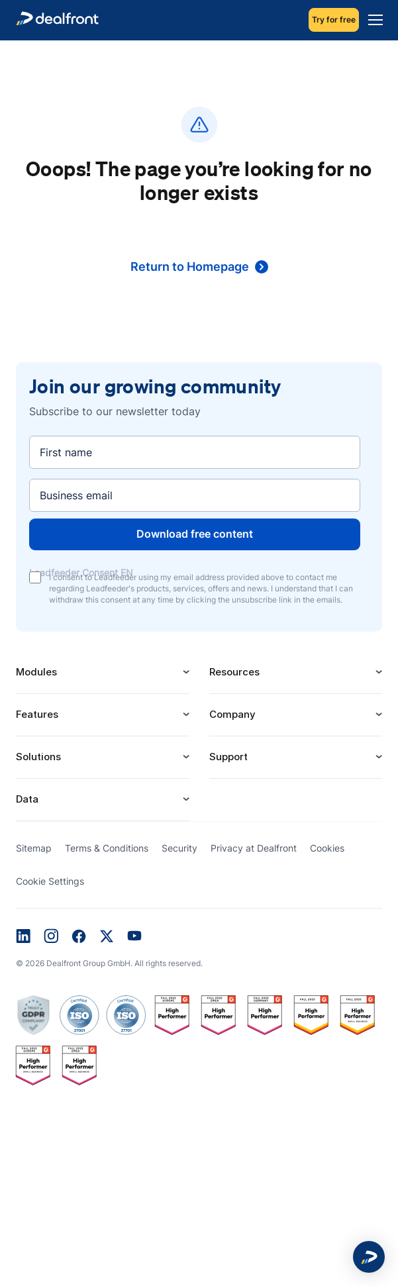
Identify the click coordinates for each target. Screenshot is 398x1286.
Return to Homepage (199, 266)
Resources (296, 672)
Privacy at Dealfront (254, 848)
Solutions (102, 756)
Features (102, 714)
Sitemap (34, 848)
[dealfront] (57, 20)
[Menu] (372, 19)
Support (296, 756)
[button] (369, 1257)
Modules (102, 672)
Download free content (194, 533)
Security (179, 848)
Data (102, 799)
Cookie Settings (50, 881)
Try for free (334, 20)
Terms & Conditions (106, 848)
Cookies (327, 848)
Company (296, 714)
